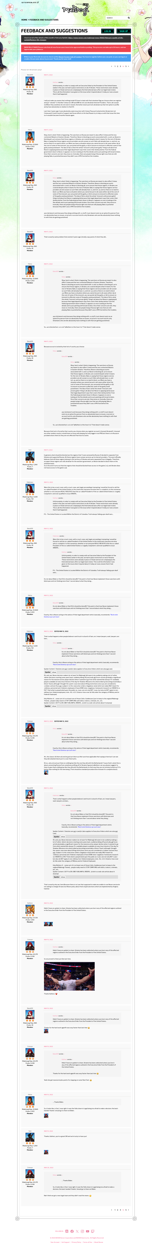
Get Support (66, 1242)
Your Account (55, 1242)
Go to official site (29, 2)
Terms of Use (87, 1242)
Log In (107, 31)
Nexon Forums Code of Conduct (70, 57)
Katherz (55, 82)
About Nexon (98, 1242)
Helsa (30, 130)
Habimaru (30, 482)
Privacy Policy (76, 1242)
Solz (30, 450)
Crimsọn (30, 721)
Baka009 (30, 75)
